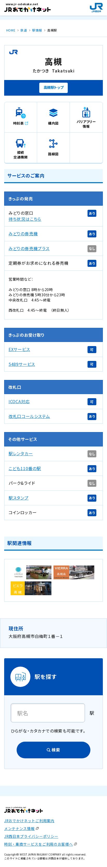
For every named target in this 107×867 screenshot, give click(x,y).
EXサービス (19, 349)
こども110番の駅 (25, 468)
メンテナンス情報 (19, 828)
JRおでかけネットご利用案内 (29, 820)
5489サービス (22, 364)
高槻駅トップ (54, 87)
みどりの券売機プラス (29, 248)
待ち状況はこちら (25, 219)
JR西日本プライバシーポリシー (31, 836)
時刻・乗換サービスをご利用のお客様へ (38, 844)
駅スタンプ (19, 498)
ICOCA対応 (19, 401)
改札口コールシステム (29, 416)
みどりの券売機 (23, 234)
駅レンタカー (21, 454)
